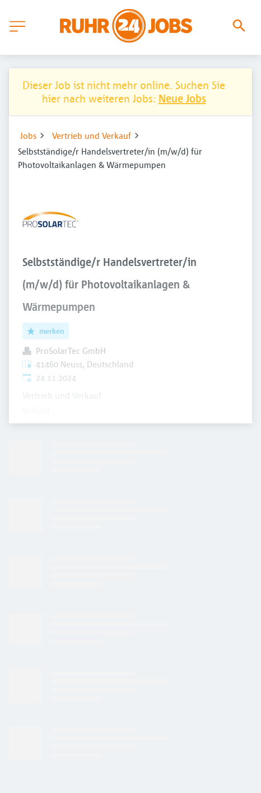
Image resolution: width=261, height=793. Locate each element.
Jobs (28, 135)
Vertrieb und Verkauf (91, 135)
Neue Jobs (182, 98)
